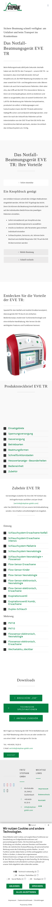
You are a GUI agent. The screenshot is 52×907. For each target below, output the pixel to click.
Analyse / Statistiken (26, 875)
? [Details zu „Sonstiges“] (44, 879)
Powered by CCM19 (26, 905)
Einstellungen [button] (39, 900)
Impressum (12, 900)
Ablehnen (14, 886)
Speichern (37, 886)
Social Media (16, 879)
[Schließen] (48, 825)
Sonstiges (37, 879)
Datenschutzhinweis (25, 900)
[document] (26, 848)
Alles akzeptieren (26, 892)
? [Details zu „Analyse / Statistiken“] (37, 875)
